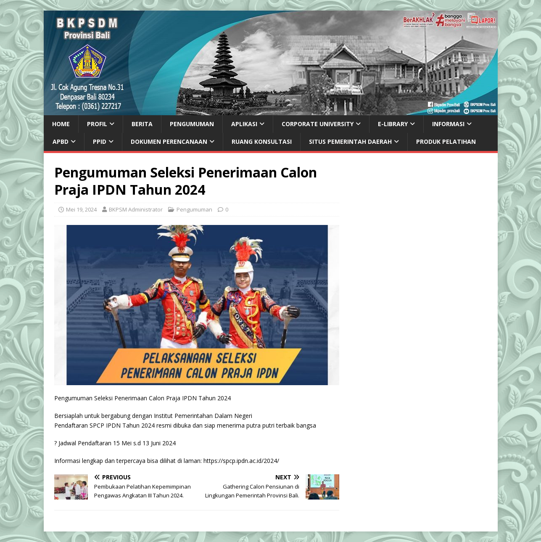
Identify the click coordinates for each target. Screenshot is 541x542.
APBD (61, 141)
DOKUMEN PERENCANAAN (169, 141)
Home (61, 124)
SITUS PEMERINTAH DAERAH (350, 141)
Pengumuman (192, 124)
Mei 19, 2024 (81, 209)
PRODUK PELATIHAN (446, 141)
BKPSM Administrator (136, 209)
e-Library (393, 124)
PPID (99, 141)
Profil (97, 124)
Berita (142, 124)
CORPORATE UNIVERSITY (318, 124)
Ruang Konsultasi (262, 141)
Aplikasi (244, 124)
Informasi (448, 124)
